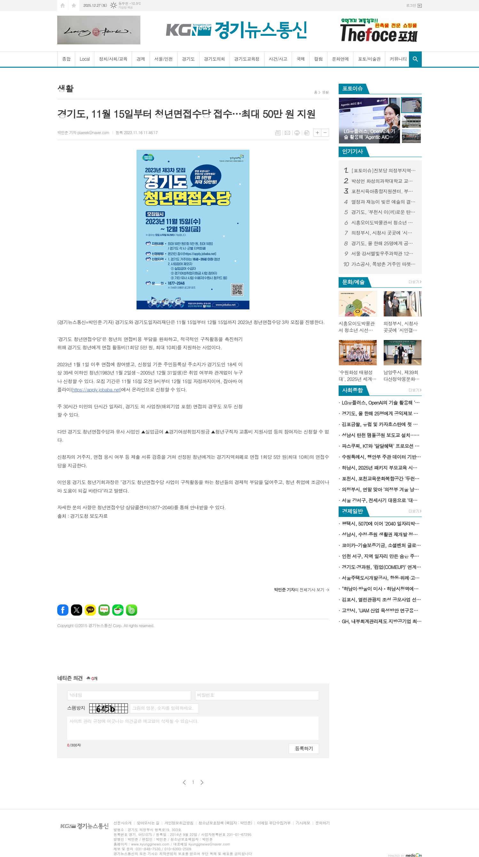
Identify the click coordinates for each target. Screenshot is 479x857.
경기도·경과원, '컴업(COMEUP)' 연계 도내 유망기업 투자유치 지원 (382, 567)
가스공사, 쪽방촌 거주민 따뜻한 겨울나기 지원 (384, 264)
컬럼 (318, 59)
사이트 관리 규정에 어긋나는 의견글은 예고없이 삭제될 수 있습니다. (134, 721)
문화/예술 (353, 282)
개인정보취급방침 (178, 823)
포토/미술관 (369, 59)
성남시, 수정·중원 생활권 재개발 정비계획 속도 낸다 (382, 534)
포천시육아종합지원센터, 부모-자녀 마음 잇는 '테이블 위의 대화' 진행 (384, 191)
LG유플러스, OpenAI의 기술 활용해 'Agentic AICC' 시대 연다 (382, 402)
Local (85, 59)
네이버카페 (117, 610)
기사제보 (303, 823)
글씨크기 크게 (317, 133)
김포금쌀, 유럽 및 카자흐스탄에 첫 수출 (382, 424)
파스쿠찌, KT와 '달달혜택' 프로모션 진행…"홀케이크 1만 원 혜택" (382, 446)
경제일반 (352, 511)
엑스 (76, 610)
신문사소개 (122, 823)
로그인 (411, 5)
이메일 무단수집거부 (274, 823)
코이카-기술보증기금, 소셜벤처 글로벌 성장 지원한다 (382, 545)
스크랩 (306, 133)
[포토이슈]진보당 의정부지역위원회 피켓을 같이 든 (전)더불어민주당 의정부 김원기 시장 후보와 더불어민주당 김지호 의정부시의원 (384, 170)
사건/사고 (278, 59)
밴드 (131, 610)
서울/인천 (163, 59)
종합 (66, 59)
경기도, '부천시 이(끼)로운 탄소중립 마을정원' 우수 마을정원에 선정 (384, 212)
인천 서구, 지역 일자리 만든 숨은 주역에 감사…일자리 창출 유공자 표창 (382, 556)
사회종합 (352, 390)
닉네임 (75, 695)
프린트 (297, 133)
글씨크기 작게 (325, 133)
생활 (325, 92)
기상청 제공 (125, 7)
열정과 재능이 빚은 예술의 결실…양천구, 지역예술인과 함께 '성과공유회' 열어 (384, 202)
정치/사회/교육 (113, 59)
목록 (278, 133)
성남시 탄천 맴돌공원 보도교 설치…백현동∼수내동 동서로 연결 (382, 435)
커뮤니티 (398, 59)
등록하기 (304, 748)
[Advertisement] (289, 375)
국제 (300, 59)
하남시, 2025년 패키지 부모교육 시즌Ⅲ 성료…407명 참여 (382, 467)
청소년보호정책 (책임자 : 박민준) (225, 823)
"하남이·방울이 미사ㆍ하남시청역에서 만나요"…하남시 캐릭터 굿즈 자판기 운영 (382, 588)
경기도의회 (214, 59)
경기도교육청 (247, 59)
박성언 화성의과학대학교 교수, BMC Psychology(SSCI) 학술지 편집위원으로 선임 (384, 181)
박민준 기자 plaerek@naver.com (83, 132)
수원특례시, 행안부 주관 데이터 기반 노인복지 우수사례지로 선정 (382, 456)
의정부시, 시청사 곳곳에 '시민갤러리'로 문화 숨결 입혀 (384, 233)
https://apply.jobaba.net (96, 389)
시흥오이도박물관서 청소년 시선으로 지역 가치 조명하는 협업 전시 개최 (384, 222)
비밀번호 (205, 695)
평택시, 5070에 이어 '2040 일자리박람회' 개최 (382, 523)
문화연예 (340, 59)
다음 (202, 782)
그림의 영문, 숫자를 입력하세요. (162, 708)
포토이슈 (352, 88)
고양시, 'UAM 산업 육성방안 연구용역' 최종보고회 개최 (382, 610)
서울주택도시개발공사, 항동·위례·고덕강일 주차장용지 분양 (382, 577)
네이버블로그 (104, 610)
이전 (184, 782)
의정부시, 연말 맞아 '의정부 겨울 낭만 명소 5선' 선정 (382, 489)
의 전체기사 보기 (299, 590)
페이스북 (62, 610)
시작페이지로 (62, 5)
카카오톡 (90, 610)
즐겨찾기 (73, 5)
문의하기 (322, 823)
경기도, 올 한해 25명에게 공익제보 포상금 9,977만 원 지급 (384, 243)
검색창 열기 (415, 59)
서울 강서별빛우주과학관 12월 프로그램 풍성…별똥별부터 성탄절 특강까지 (384, 253)
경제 (141, 59)
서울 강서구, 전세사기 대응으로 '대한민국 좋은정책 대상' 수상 (382, 500)
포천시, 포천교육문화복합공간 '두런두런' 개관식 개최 (382, 478)
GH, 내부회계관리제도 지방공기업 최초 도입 (382, 621)
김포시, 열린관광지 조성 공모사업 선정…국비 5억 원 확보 (382, 599)
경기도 (188, 59)
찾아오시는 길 (148, 823)
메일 (287, 133)
